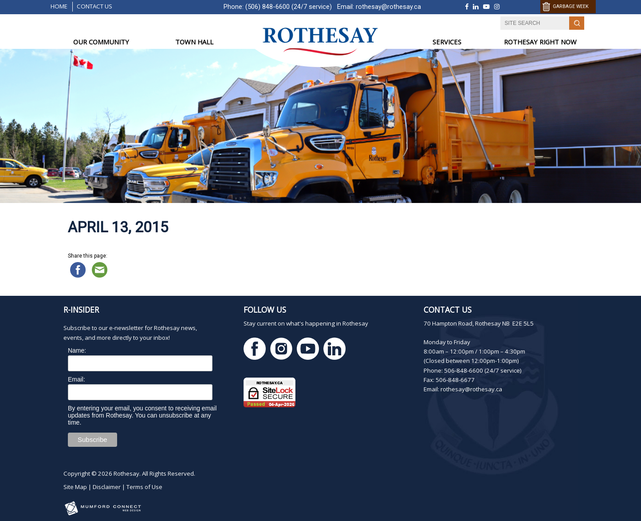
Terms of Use (144, 487)
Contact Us (94, 6)
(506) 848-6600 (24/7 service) (288, 7)
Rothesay (126, 473)
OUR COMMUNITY (101, 41)
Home (59, 6)
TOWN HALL (194, 41)
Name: (77, 350)
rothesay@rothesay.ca (388, 7)
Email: (76, 379)
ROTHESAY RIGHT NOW (540, 41)
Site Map (75, 487)
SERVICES (447, 41)
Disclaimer (107, 487)
